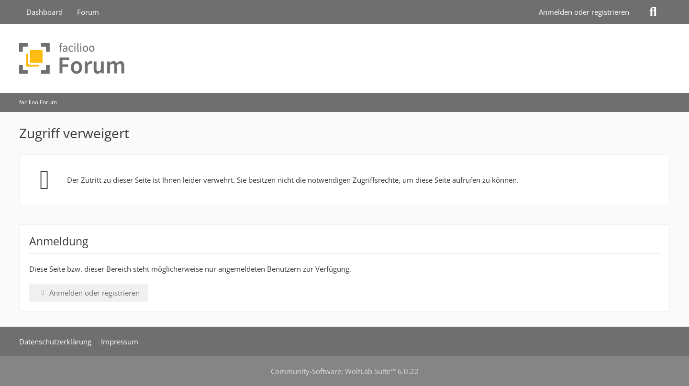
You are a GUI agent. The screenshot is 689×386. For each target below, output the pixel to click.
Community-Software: (345, 371)
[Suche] (653, 12)
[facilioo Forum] (344, 58)
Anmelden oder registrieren (584, 12)
